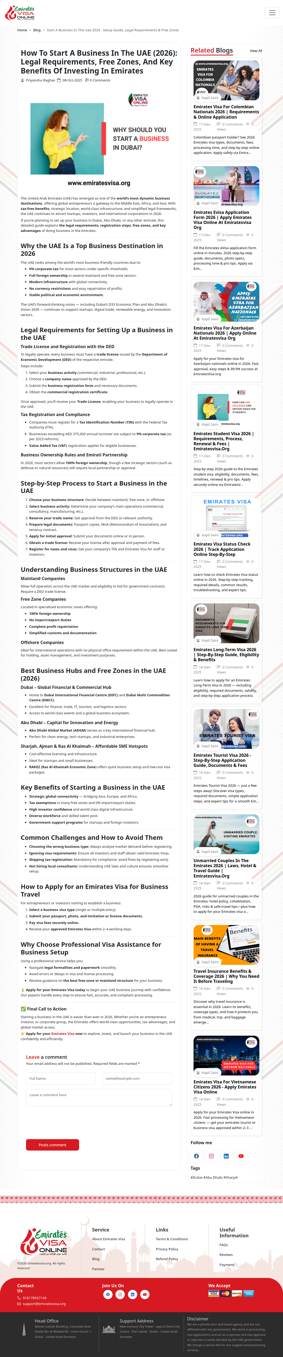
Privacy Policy (167, 1249)
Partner (98, 1269)
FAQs (224, 1244)
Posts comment (52, 1144)
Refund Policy (167, 1258)
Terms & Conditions (172, 1239)
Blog (96, 1258)
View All (256, 50)
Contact (98, 1249)
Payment (227, 1264)
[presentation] (66, 1120)
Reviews (226, 1254)
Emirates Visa (62, 1033)
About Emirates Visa (108, 1239)
